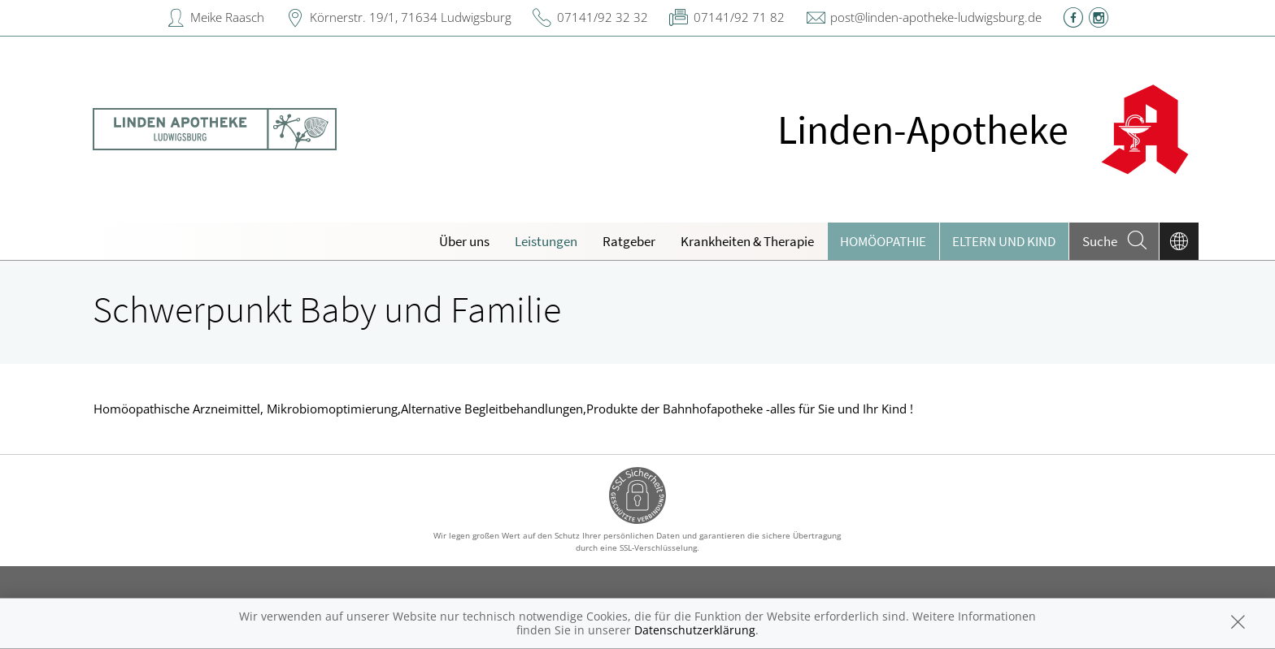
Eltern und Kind (1003, 241)
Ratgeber (629, 241)
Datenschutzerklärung (694, 630)
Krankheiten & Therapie (747, 241)
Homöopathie (883, 241)
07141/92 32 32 (602, 17)
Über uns (464, 241)
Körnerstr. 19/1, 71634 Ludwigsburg (410, 17)
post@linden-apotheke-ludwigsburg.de (936, 17)
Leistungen (546, 241)
